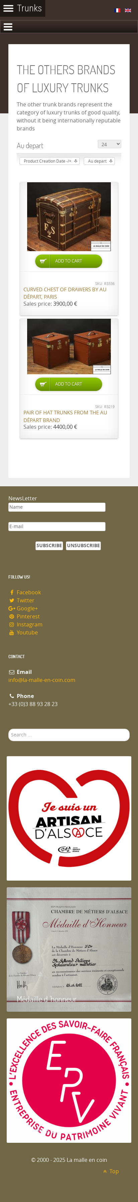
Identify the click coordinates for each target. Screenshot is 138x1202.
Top (110, 1171)
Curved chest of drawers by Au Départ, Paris (65, 293)
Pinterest (24, 616)
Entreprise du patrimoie (53, 1130)
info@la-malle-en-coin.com (41, 680)
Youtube (23, 632)
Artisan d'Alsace (41, 868)
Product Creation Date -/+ (47, 161)
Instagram (25, 624)
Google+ (23, 608)
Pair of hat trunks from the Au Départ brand (65, 416)
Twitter (21, 600)
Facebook (24, 592)
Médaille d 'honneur (47, 999)
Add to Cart (68, 261)
